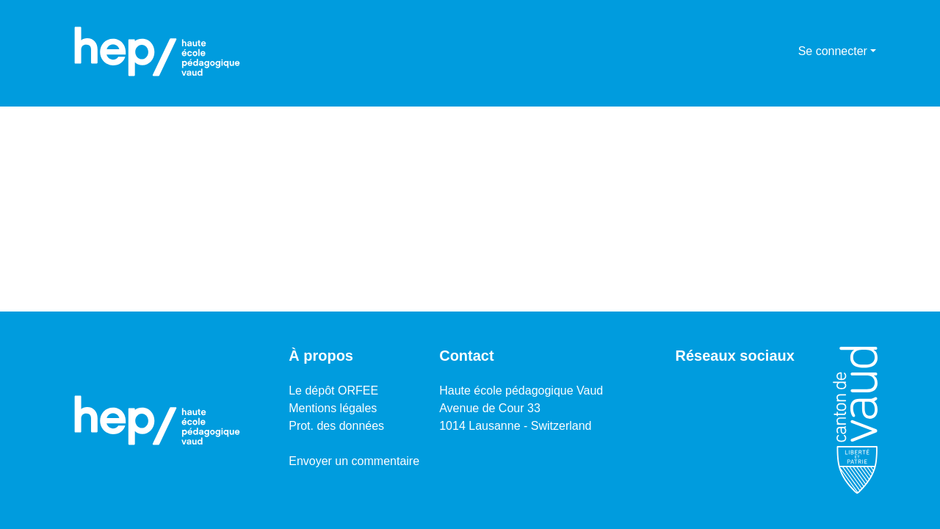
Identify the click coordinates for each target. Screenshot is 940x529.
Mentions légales (333, 408)
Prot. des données (336, 426)
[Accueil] (157, 51)
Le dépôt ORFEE (333, 390)
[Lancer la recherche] (763, 51)
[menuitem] (785, 51)
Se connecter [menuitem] (832, 51)
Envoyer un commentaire (354, 461)
